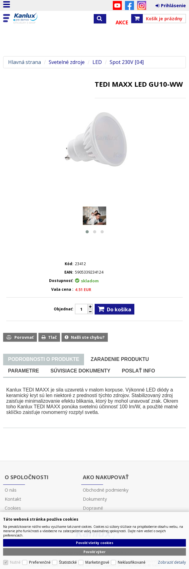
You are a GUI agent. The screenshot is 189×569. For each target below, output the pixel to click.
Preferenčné (40, 562)
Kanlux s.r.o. (32, 18)
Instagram (141, 5)
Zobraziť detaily (172, 562)
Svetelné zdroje (67, 62)
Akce (122, 22)
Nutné (15, 562)
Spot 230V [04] (127, 62)
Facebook (129, 5)
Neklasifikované (132, 562)
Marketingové (97, 562)
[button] (87, 232)
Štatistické (68, 562)
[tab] (43, 359)
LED (97, 62)
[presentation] (43, 359)
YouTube (117, 5)
